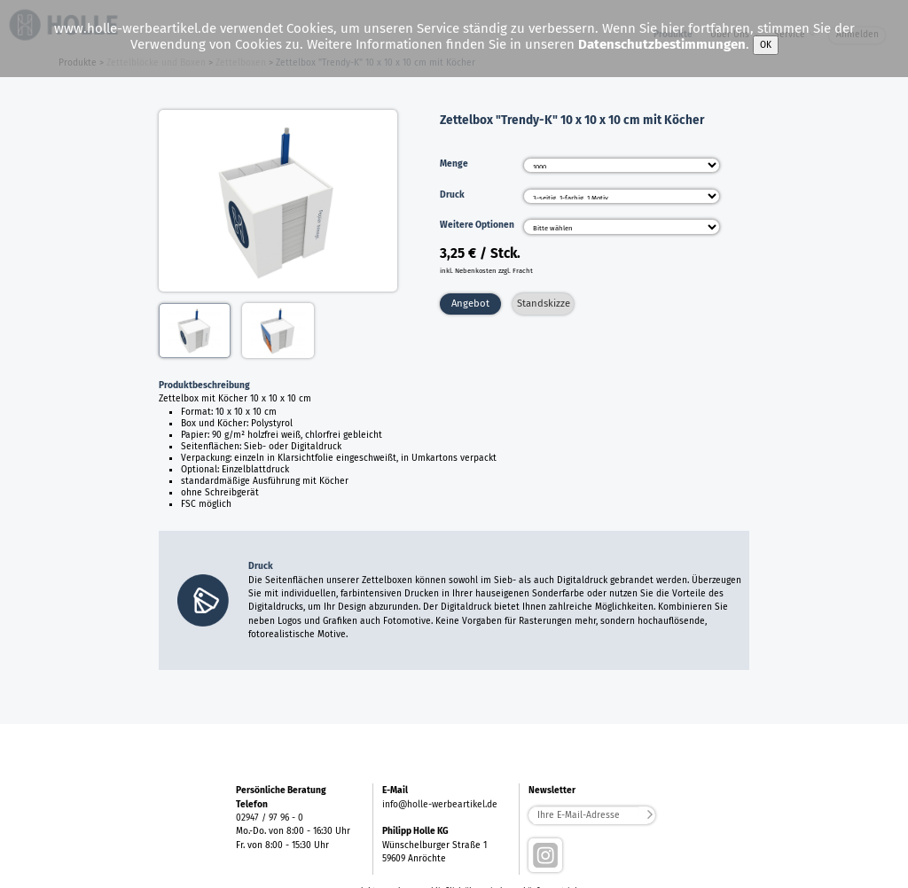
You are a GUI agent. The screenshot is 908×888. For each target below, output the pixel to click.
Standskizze (543, 303)
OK (765, 45)
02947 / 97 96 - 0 (269, 817)
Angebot (470, 303)
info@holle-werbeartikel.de (439, 804)
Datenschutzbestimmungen (662, 44)
